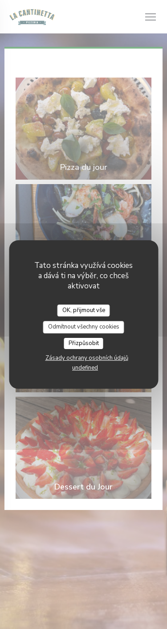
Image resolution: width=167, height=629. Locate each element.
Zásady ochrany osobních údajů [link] (86, 358)
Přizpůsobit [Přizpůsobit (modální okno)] (84, 343)
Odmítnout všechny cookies (83, 327)
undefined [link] (85, 368)
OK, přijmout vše (83, 310)
